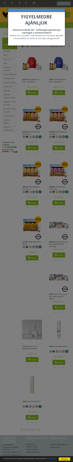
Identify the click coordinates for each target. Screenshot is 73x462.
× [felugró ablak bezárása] (62, 10)
